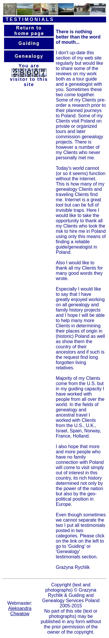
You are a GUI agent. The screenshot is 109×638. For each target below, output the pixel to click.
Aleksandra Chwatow (19, 611)
